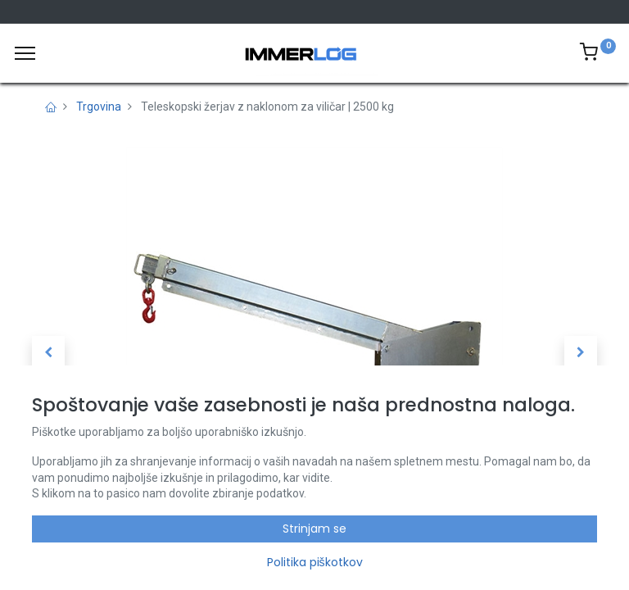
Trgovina (98, 106)
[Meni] (25, 53)
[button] (48, 352)
